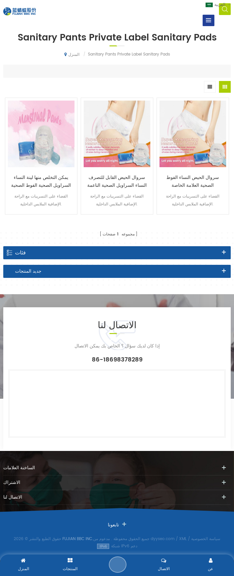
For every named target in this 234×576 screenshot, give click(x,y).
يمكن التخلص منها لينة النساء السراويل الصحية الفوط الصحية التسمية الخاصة (41, 181)
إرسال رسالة (117, 564)
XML (183, 539)
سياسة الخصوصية (205, 539)
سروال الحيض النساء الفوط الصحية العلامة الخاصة (192, 181)
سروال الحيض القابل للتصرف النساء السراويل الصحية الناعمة (117, 181)
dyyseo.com (163, 539)
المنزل (71, 54)
